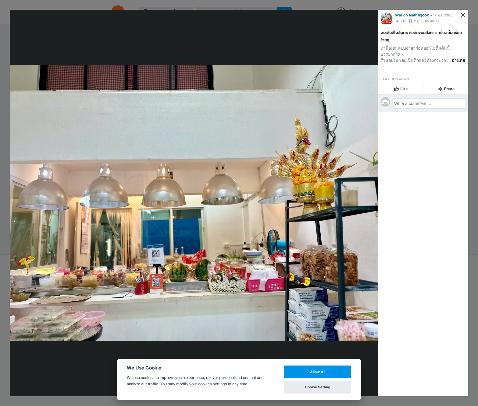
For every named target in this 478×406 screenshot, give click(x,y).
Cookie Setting (317, 387)
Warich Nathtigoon (412, 15)
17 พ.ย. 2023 (442, 15)
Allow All (317, 372)
